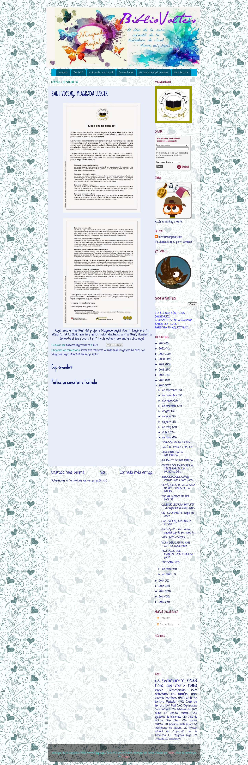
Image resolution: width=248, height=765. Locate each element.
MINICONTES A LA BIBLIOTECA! (172, 453)
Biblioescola (183, 709)
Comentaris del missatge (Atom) (88, 481)
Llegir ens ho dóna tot (132, 350)
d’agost (166, 411)
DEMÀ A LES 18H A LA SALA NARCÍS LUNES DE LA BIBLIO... (178, 488)
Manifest (75, 354)
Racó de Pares (126, 72)
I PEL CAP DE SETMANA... (176, 442)
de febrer (167, 569)
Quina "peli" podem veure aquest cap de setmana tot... (178, 530)
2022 (162, 349)
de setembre (169, 406)
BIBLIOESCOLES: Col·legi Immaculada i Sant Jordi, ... (178, 478)
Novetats (63, 72)
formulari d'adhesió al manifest (99, 350)
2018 (162, 370)
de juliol (167, 416)
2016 (162, 380)
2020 (162, 359)
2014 (162, 581)
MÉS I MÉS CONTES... (173, 538)
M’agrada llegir (59, 354)
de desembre (170, 390)
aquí (141, 339)
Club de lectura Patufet (176, 700)
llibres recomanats (170, 690)
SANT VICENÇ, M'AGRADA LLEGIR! (176, 522)
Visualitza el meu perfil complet (173, 242)
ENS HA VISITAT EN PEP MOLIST (175, 498)
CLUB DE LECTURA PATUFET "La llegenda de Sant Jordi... (178, 506)
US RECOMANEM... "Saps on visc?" (177, 514)
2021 (162, 354)
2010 (162, 602)
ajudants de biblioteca (168, 717)
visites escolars (166, 698)
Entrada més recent (67, 472)
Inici (102, 472)
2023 (162, 343)
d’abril (166, 432)
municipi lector (89, 354)
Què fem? (78, 72)
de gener (167, 574)
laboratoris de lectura (168, 728)
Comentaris (165, 625)
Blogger (125, 756)
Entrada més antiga (136, 472)
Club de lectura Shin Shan (176, 718)
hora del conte (170, 686)
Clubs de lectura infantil (101, 72)
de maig (167, 427)
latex (171, 753)
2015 (162, 385)
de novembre (170, 395)
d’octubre (167, 401)
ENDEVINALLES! (170, 562)
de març (167, 437)
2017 (162, 375)
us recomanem (169, 681)
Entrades (163, 618)
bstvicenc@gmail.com (170, 237)
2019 (162, 364)
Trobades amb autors (181, 724)
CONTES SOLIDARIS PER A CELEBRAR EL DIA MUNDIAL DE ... (177, 469)
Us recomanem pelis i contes (153, 72)
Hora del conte (181, 72)
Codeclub (159, 739)
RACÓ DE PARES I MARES (176, 447)
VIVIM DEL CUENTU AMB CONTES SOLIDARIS (175, 544)
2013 (162, 586)
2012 (162, 591)
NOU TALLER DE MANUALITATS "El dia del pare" (177, 554)
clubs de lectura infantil (172, 713)
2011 (161, 597)
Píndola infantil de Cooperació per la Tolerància (176, 731)
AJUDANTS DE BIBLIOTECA (177, 460)
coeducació (174, 739)
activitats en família (171, 694)
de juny (167, 422)
